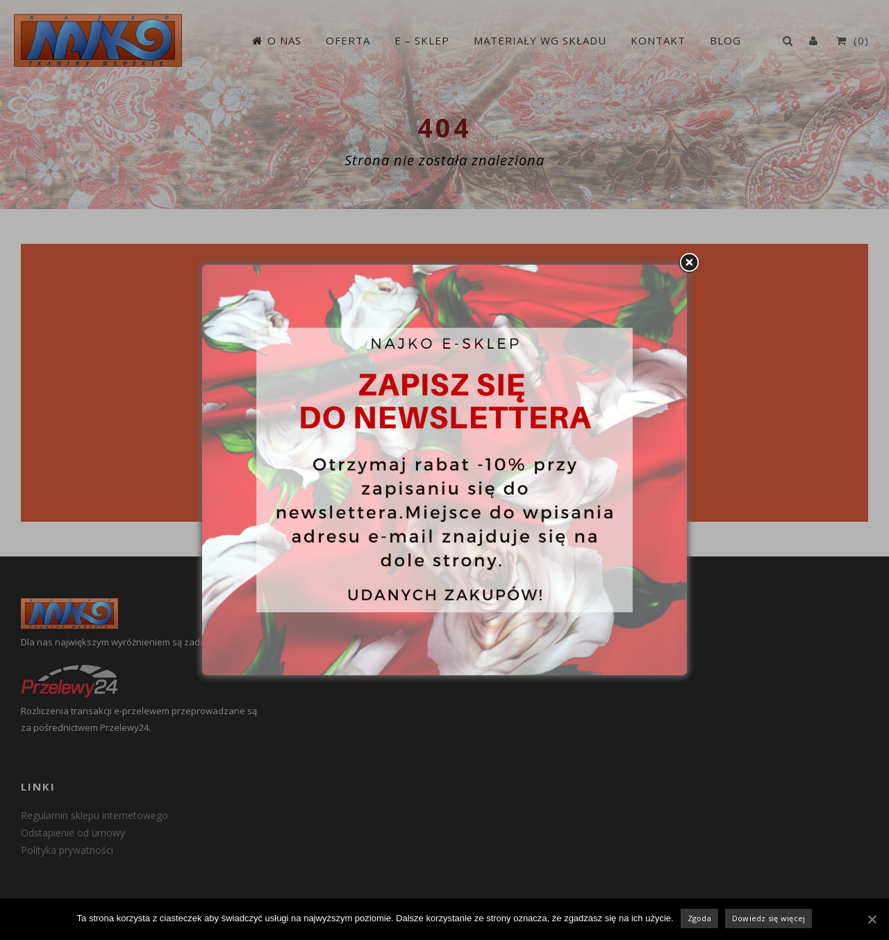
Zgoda (699, 918)
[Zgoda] (872, 919)
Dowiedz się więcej (769, 918)
